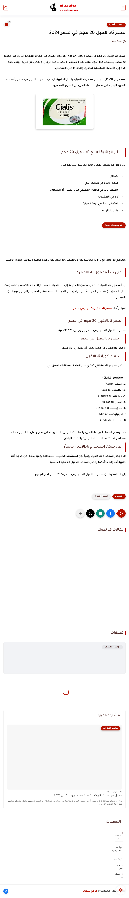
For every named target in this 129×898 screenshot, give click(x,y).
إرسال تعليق (112, 647)
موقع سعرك (89, 891)
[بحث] (5, 7)
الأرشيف (119, 859)
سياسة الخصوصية (119, 849)
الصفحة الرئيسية (119, 837)
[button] (110, 513)
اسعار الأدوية (116, 25)
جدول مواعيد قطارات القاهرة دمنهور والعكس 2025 (88, 795)
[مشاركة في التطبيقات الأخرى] (80, 513)
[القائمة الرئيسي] (123, 7)
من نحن (120, 866)
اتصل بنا (119, 875)
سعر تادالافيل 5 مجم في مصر (92, 308)
